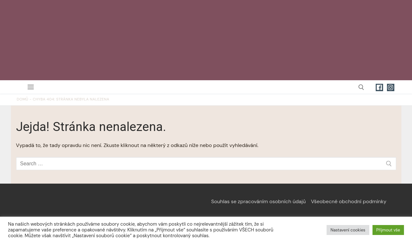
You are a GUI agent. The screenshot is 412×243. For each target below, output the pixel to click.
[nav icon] (32, 87)
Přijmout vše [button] (388, 230)
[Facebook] (379, 87)
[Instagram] (390, 87)
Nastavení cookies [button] (347, 230)
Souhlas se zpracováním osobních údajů (258, 201)
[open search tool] (361, 87)
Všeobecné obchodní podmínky (348, 201)
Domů (22, 99)
